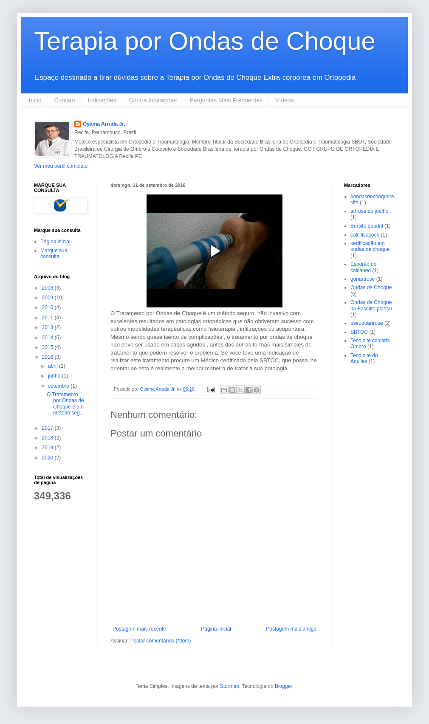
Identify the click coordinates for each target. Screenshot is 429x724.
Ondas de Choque (371, 287)
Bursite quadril (366, 226)
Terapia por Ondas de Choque (204, 41)
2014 (48, 338)
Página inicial (216, 629)
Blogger (283, 686)
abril (53, 366)
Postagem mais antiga (291, 629)
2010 (48, 307)
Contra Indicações (153, 100)
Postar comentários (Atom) (160, 641)
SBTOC (359, 332)
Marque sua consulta (53, 253)
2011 (48, 318)
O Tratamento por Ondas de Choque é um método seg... (65, 404)
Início (34, 100)
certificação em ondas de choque (369, 246)
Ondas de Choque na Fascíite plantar (371, 305)
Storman (229, 686)
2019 (48, 448)
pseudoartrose (366, 323)
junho (55, 376)
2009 (48, 298)
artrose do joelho (369, 211)
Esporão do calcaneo (363, 267)
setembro (59, 386)
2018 (48, 438)
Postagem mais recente (139, 629)
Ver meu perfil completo (60, 166)
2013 (48, 327)
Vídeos (284, 100)
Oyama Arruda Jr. (104, 124)
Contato (64, 100)
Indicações (102, 100)
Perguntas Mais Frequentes (225, 100)
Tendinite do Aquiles (364, 358)
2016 (48, 357)
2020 (48, 458)
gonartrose (362, 279)
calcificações (364, 235)
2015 (48, 347)
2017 (48, 428)
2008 (48, 288)
